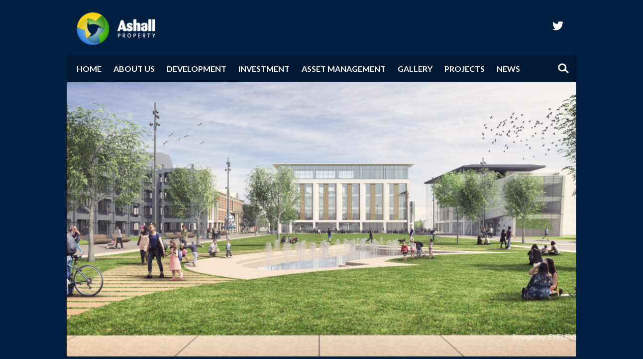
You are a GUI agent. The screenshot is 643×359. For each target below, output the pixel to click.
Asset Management (344, 68)
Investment (264, 68)
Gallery (415, 68)
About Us (134, 68)
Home (89, 68)
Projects (464, 68)
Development (196, 68)
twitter (557, 25)
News (508, 68)
